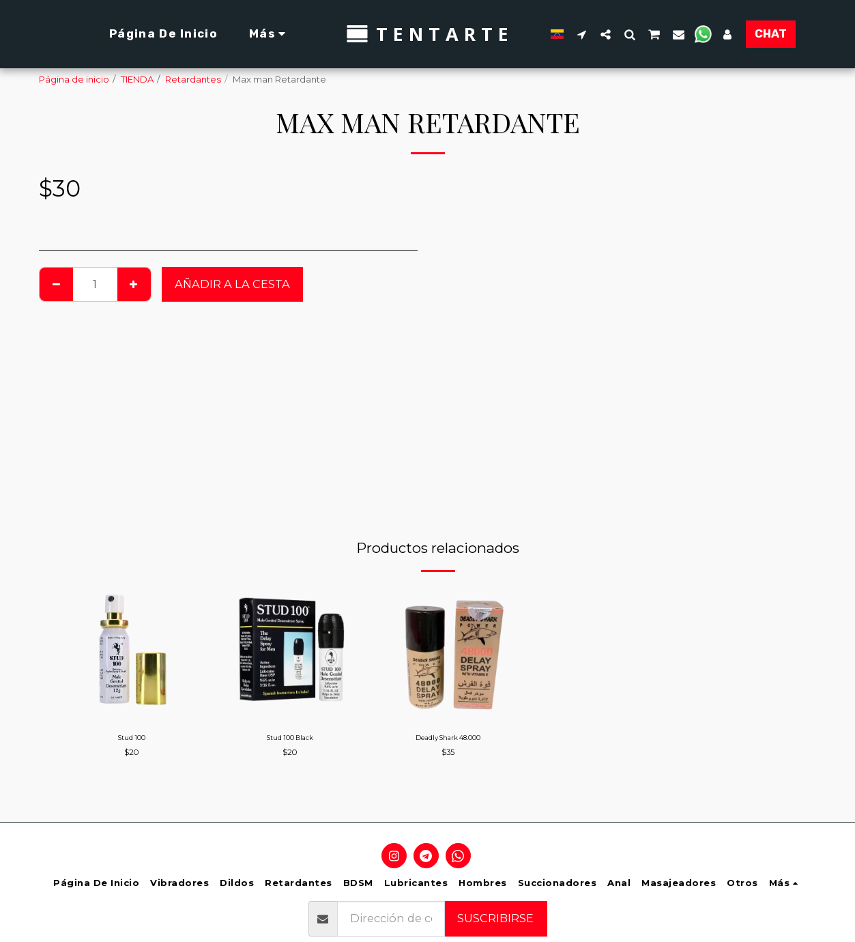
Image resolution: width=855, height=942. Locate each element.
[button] (575, 34)
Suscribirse (495, 918)
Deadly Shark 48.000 (448, 739)
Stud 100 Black (290, 739)
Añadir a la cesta (232, 284)
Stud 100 (131, 739)
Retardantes (193, 79)
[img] (131, 651)
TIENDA (137, 79)
